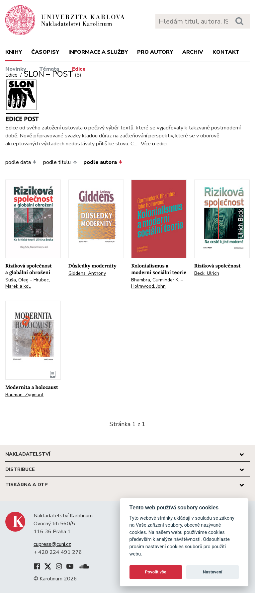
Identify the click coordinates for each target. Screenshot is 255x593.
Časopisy (45, 52)
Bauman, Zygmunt (24, 395)
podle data (21, 162)
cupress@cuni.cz (52, 544)
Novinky (15, 69)
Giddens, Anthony (87, 273)
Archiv (192, 52)
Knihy (13, 52)
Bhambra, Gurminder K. (155, 280)
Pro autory (155, 52)
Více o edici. (154, 143)
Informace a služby (98, 52)
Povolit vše (155, 571)
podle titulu (59, 162)
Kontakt (225, 52)
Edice (79, 69)
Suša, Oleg (17, 280)
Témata (49, 69)
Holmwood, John (148, 286)
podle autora (103, 162)
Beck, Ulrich (206, 273)
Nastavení (212, 571)
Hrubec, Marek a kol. (27, 283)
